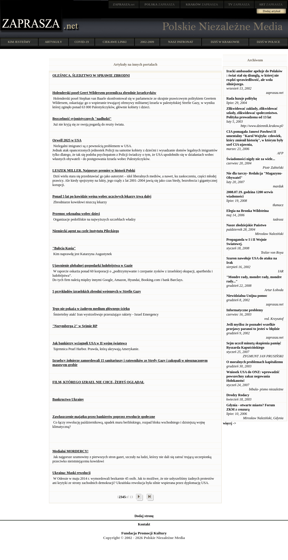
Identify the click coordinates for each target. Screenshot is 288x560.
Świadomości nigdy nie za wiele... (250, 159)
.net (124, 4)
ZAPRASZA (160, 4)
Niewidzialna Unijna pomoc (246, 296)
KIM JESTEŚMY (19, 41)
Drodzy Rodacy (237, 395)
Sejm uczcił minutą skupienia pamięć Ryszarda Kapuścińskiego (253, 345)
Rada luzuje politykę (241, 98)
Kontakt (144, 524)
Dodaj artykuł (272, 11)
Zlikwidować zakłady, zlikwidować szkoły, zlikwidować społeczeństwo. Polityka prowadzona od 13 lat (252, 113)
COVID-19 (82, 41)
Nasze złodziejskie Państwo (246, 225)
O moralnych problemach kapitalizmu (254, 362)
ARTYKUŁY (53, 41)
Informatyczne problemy (244, 310)
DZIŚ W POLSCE (268, 41)
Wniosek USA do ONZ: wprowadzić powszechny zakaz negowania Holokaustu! (252, 376)
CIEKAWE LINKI (115, 41)
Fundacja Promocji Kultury (143, 533)
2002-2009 (147, 41)
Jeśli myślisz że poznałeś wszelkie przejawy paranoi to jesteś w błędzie (253, 326)
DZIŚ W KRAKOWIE (225, 41)
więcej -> (229, 423)
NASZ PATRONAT (180, 41)
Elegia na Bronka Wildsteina (247, 211)
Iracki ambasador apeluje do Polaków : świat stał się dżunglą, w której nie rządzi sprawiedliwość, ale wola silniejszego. (254, 77)
